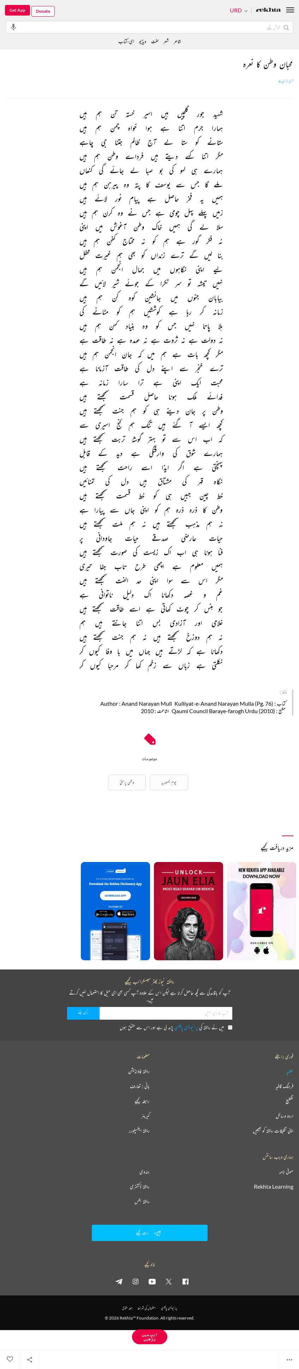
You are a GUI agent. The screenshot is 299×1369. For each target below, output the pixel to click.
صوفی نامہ (286, 1172)
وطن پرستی (127, 782)
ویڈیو (142, 41)
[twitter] (168, 1281)
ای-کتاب (126, 41)
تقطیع (289, 1101)
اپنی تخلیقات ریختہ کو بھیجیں (273, 1131)
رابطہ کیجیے (142, 1101)
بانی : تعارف (140, 1086)
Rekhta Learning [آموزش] (273, 1186)
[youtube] (152, 1281)
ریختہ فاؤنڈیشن (139, 1071)
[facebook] (185, 1281)
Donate (43, 11)
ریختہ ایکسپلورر (139, 1131)
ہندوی (144, 1172)
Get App (17, 10)
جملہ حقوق (127, 1308)
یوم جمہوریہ (169, 782)
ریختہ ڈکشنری (140, 1186)
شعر (166, 41)
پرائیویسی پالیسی (186, 1027)
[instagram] (135, 1281)
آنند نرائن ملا (286, 81)
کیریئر (145, 1116)
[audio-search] (13, 27)
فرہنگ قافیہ (284, 1086)
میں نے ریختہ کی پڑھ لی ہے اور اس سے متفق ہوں (176, 1027)
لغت (155, 41)
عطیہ (289, 1071)
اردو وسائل (284, 1116)
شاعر (177, 41)
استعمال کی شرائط (147, 1308)
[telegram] (119, 1281)
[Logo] (268, 10)
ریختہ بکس (142, 1201)
